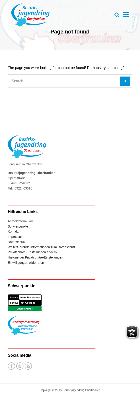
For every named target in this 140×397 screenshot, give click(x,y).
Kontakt (13, 231)
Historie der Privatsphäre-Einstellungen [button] (35, 257)
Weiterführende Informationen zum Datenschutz (41, 247)
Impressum (15, 236)
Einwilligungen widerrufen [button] (26, 262)
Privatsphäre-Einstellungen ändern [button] (32, 252)
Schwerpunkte (18, 226)
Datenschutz (17, 242)
